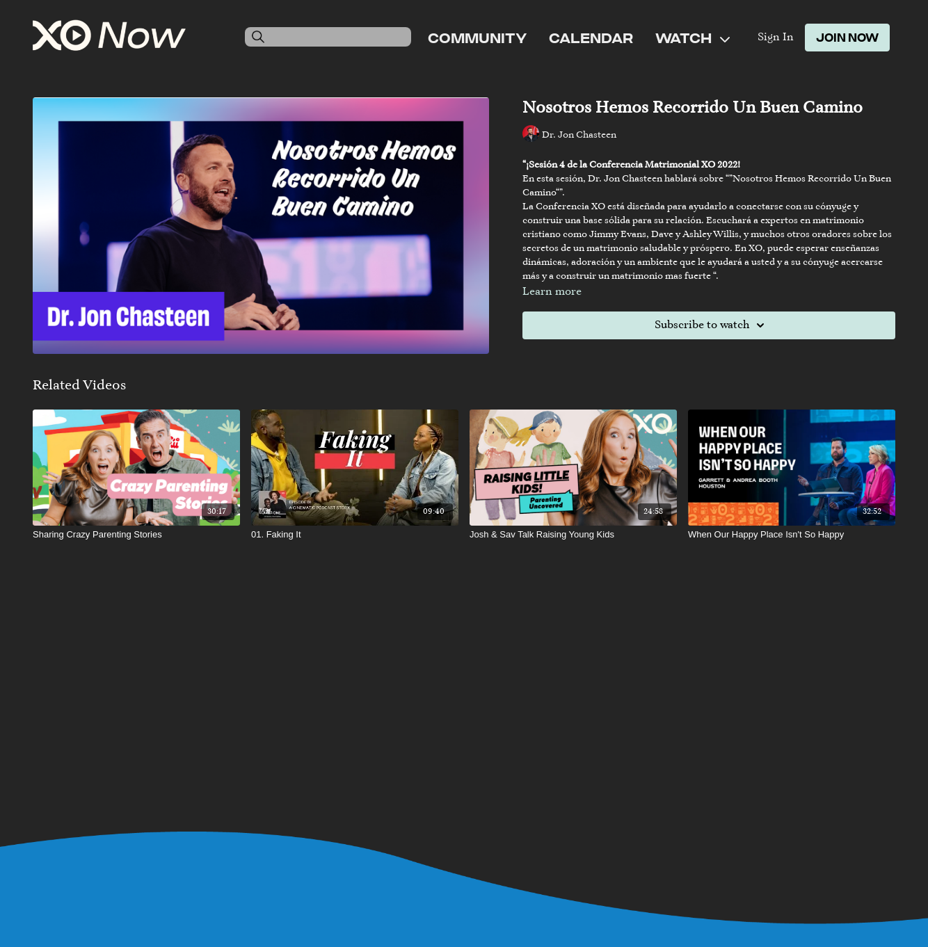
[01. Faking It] (354, 535)
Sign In (776, 37)
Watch (692, 37)
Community (477, 37)
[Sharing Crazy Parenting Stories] (136, 535)
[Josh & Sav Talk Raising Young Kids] (573, 535)
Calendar (591, 37)
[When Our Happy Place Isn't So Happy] (791, 535)
